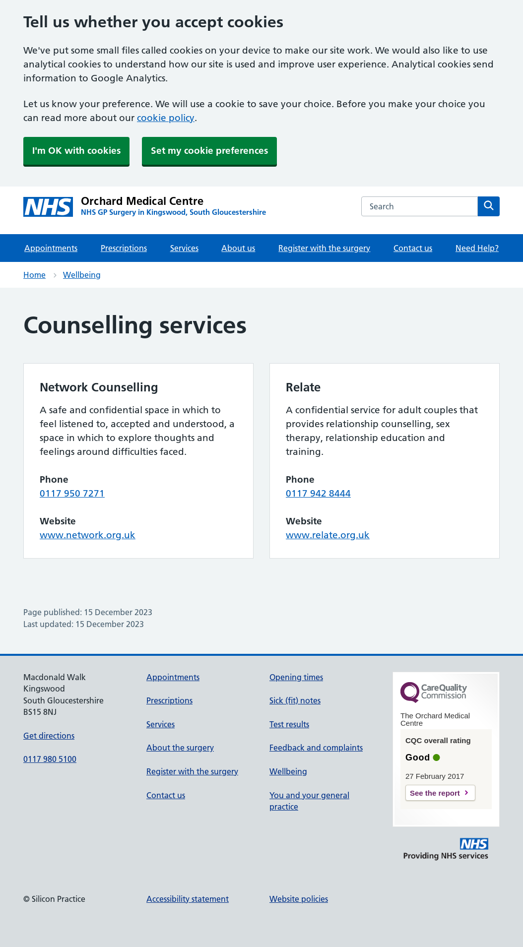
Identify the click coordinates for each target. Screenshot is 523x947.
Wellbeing (82, 275)
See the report (435, 793)
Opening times (296, 677)
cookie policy (166, 118)
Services (184, 248)
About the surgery (180, 748)
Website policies (298, 899)
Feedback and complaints (316, 748)
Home (34, 275)
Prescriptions (124, 248)
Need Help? (477, 248)
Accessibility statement (187, 899)
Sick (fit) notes (295, 700)
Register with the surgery (324, 248)
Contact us (412, 248)
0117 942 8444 (318, 493)
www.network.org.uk (87, 535)
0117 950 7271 (72, 493)
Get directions (48, 736)
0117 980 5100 (49, 759)
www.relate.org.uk (328, 535)
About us (238, 248)
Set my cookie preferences (209, 150)
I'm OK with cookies (76, 150)
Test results (289, 724)
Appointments (50, 248)
